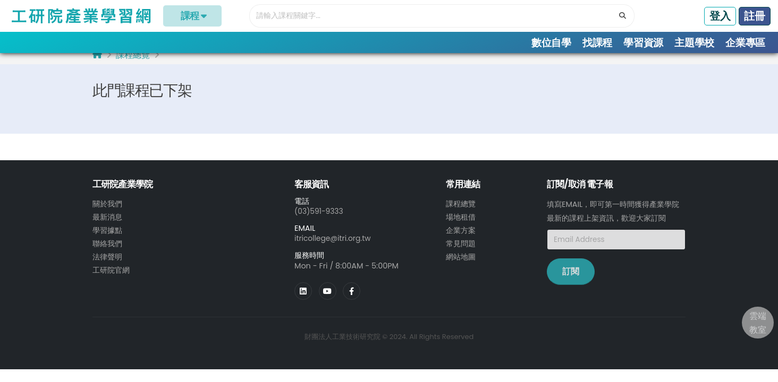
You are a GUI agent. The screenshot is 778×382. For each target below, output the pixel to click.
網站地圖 (461, 263)
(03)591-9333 (319, 220)
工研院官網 (111, 276)
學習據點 (107, 238)
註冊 (754, 15)
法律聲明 (107, 263)
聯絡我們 (107, 251)
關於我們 (107, 212)
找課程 (597, 43)
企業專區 (745, 43)
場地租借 (461, 225)
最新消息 (107, 225)
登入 (720, 15)
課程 (193, 16)
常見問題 (461, 251)
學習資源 (643, 43)
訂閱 (570, 280)
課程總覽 (133, 64)
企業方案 (461, 238)
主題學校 (694, 43)
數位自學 (551, 43)
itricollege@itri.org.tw (334, 247)
